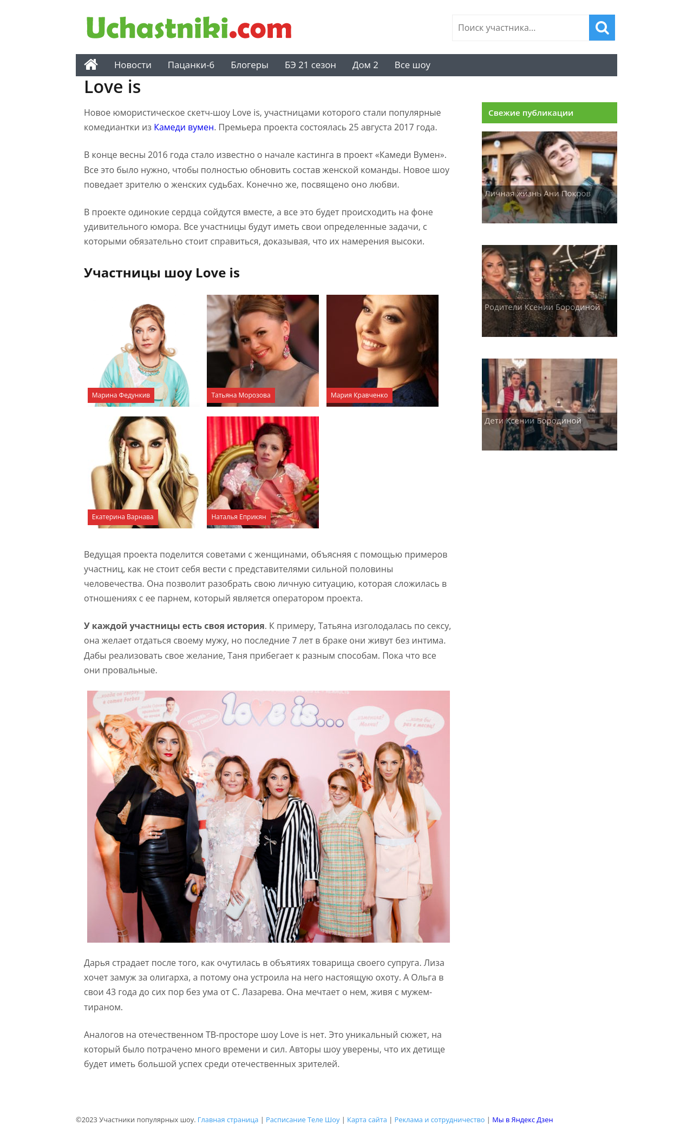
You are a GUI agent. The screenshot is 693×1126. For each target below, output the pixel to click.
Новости (133, 64)
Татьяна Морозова (240, 395)
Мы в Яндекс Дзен (522, 1119)
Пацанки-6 (191, 64)
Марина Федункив (121, 395)
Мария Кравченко (359, 395)
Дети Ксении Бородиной (533, 420)
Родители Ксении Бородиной (542, 306)
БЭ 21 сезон (310, 64)
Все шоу (412, 64)
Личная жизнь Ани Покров (538, 193)
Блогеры (250, 64)
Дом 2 (365, 64)
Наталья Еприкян (238, 516)
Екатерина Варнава (123, 516)
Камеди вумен (184, 127)
